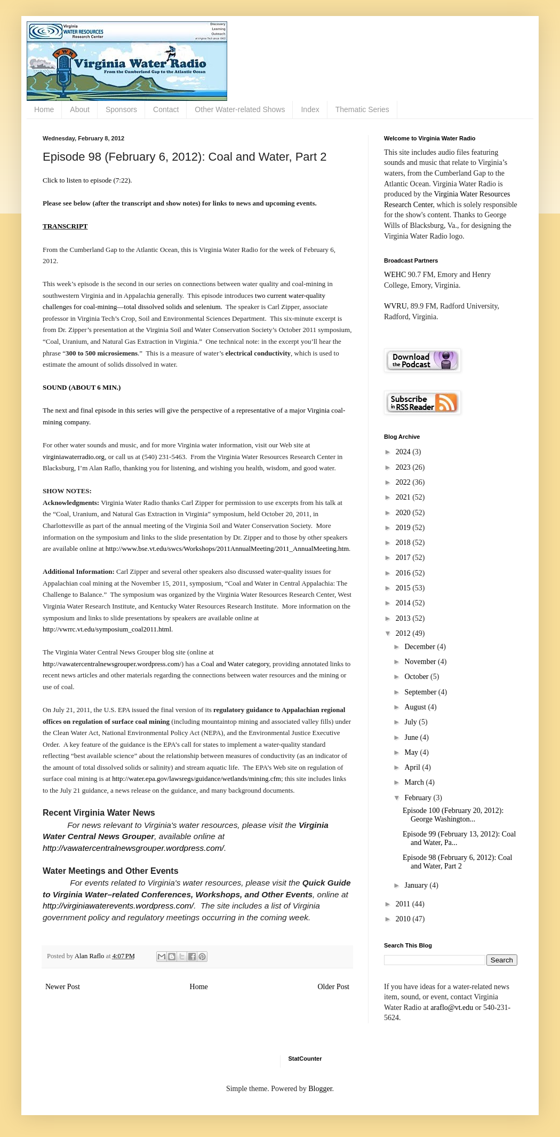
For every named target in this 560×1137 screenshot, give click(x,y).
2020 (404, 513)
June (412, 737)
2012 (404, 633)
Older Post (334, 987)
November (421, 662)
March (415, 782)
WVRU (395, 306)
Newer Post (62, 987)
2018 (404, 543)
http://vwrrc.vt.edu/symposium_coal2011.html (107, 629)
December (420, 647)
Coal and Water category (235, 664)
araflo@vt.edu (451, 1008)
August (416, 707)
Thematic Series (362, 109)
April (413, 767)
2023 (404, 467)
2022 (404, 482)
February (418, 798)
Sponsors (121, 109)
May (412, 752)
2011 (404, 904)
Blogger (320, 1089)
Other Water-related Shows (240, 109)
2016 (404, 573)
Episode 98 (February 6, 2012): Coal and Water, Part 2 (457, 862)
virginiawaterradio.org (74, 457)
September (421, 692)
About (80, 109)
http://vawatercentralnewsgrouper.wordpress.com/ (112, 664)
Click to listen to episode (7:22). (87, 180)
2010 (404, 919)
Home (44, 109)
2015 (404, 588)
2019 (404, 528)
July (411, 722)
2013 (404, 618)
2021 (404, 497)
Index (310, 109)
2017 (404, 558)
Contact (166, 109)
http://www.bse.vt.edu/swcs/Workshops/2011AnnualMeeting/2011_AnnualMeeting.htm (227, 548)
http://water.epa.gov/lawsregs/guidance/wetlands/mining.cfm (196, 779)
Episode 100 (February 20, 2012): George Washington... (453, 815)
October (417, 677)
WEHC (395, 275)
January (416, 885)
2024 (404, 452)
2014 (404, 603)
